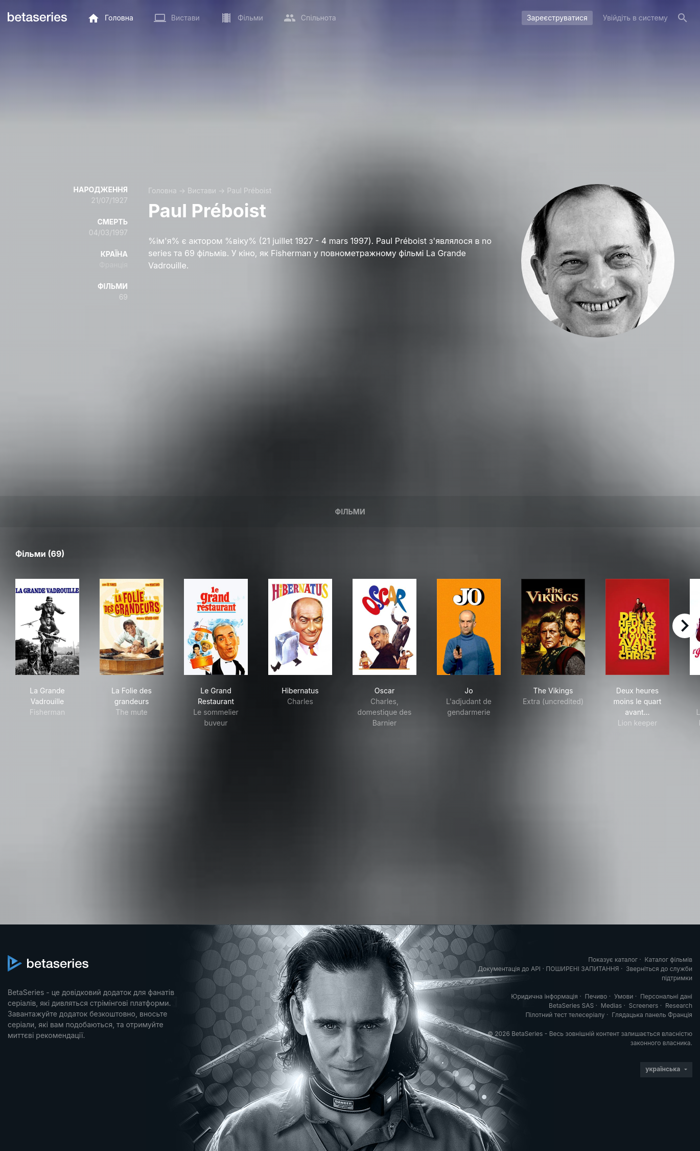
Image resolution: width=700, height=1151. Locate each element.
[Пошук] (682, 18)
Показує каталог (613, 959)
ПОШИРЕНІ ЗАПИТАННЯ (582, 969)
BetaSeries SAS (571, 1005)
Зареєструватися (557, 17)
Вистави (202, 190)
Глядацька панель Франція (652, 1015)
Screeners (644, 1005)
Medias (611, 1005)
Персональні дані (666, 996)
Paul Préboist (249, 190)
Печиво (596, 996)
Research (678, 1005)
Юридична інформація (544, 996)
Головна (162, 190)
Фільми (350, 511)
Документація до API (509, 969)
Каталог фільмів (668, 959)
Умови (623, 996)
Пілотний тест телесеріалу (564, 1015)
